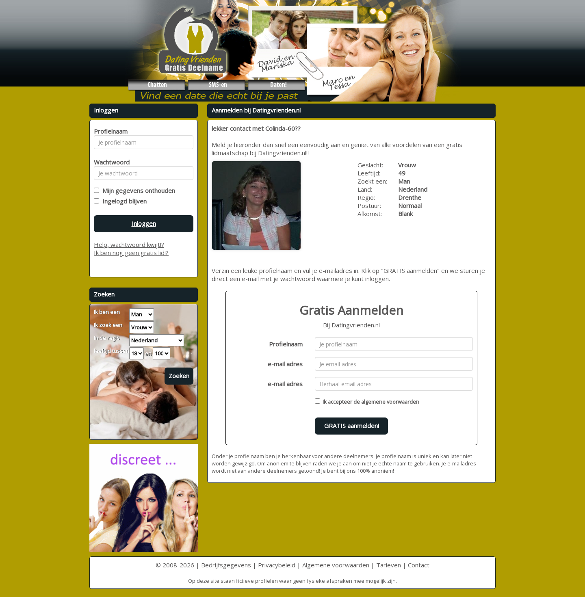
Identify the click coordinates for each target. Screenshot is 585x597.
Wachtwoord (109, 162)
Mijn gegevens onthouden (137, 190)
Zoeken (179, 376)
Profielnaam (286, 344)
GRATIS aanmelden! (351, 426)
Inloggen (144, 223)
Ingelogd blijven (123, 201)
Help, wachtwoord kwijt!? (129, 244)
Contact (418, 565)
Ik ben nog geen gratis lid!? (131, 253)
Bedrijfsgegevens (226, 565)
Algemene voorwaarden (335, 565)
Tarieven (388, 565)
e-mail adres (285, 364)
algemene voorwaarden (390, 401)
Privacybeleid (276, 565)
